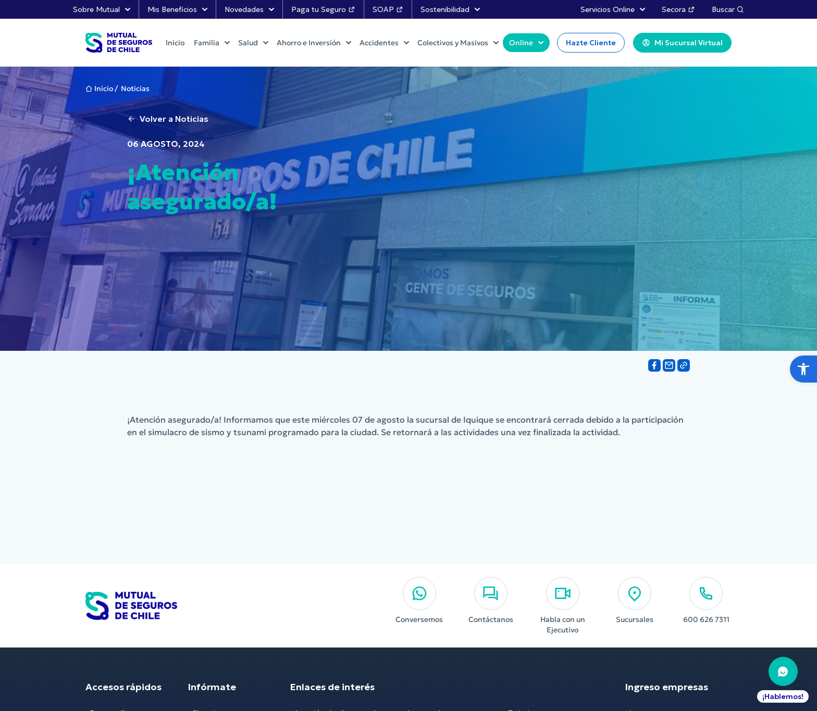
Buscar (728, 9)
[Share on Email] (669, 365)
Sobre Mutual (101, 9)
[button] (803, 369)
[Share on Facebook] (654, 365)
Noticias (135, 88)
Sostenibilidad (450, 9)
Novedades (249, 9)
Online (526, 42)
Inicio (103, 88)
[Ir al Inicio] (118, 43)
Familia (212, 42)
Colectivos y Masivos (458, 42)
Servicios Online (612, 9)
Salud (253, 42)
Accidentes (384, 42)
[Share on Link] (683, 365)
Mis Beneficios (177, 9)
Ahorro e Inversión (314, 42)
